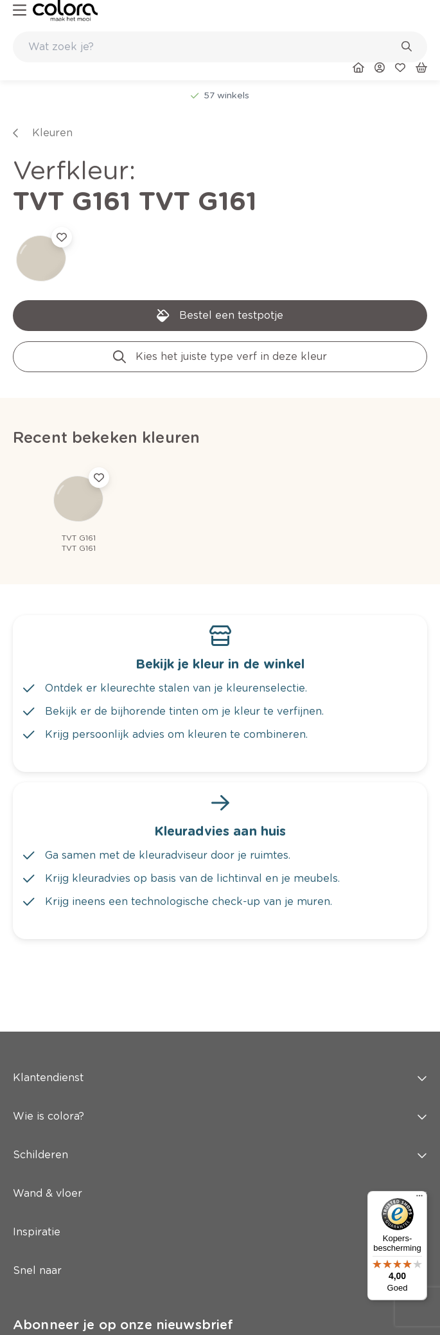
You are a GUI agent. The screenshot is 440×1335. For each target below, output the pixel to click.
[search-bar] (211, 47)
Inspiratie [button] (220, 1232)
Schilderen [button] (220, 1155)
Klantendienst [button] (220, 1077)
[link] (65, 10)
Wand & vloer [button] (220, 1193)
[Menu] (419, 1198)
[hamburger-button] (19, 11)
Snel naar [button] (220, 1270)
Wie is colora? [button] (220, 1116)
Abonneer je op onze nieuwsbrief (123, 1324)
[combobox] (220, 46)
